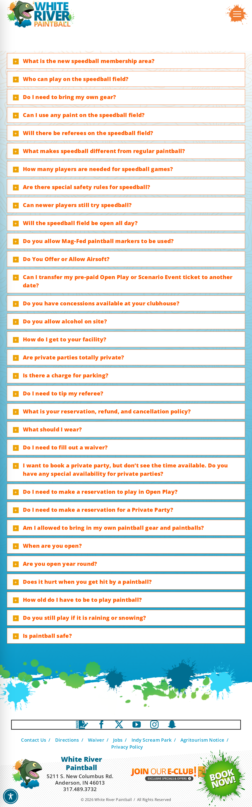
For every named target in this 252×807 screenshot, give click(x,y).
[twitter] (119, 724)
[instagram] (154, 724)
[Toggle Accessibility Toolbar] (10, 796)
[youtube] (136, 724)
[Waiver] (82, 724)
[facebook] (101, 724)
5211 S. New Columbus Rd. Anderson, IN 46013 (80, 779)
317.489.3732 (80, 789)
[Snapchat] (172, 724)
